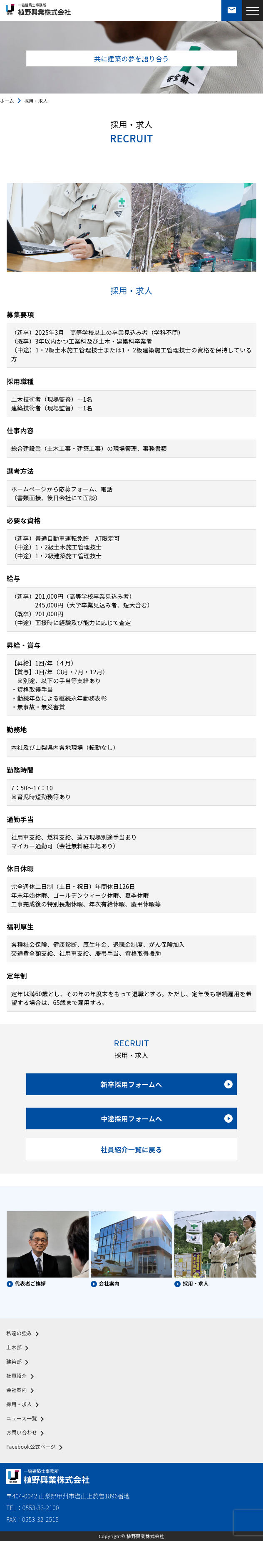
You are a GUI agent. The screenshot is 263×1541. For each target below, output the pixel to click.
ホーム (7, 100)
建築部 (19, 1362)
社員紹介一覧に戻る (131, 1149)
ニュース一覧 (26, 1419)
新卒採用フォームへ (166, 1084)
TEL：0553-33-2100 (32, 1507)
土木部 (19, 1348)
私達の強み (24, 1334)
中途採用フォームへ (166, 1118)
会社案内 (21, 1391)
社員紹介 (21, 1376)
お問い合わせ (26, 1433)
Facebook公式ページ (36, 1447)
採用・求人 (24, 1405)
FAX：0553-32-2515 (32, 1519)
